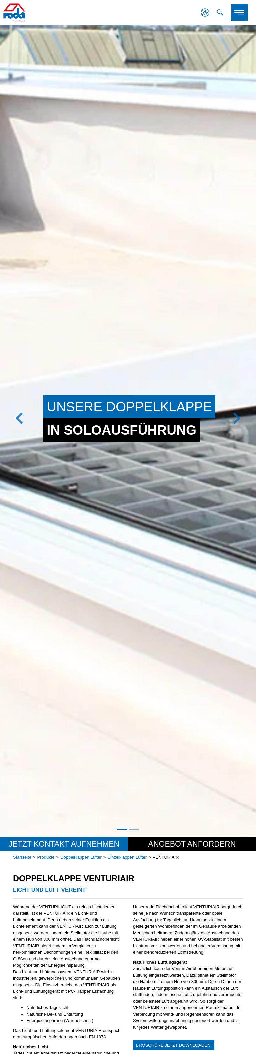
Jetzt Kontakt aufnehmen (64, 844)
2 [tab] (134, 829)
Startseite (22, 857)
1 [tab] (122, 829)
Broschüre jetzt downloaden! (174, 1045)
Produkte (46, 857)
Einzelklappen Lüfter (127, 857)
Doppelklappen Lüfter (81, 857)
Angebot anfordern (192, 844)
